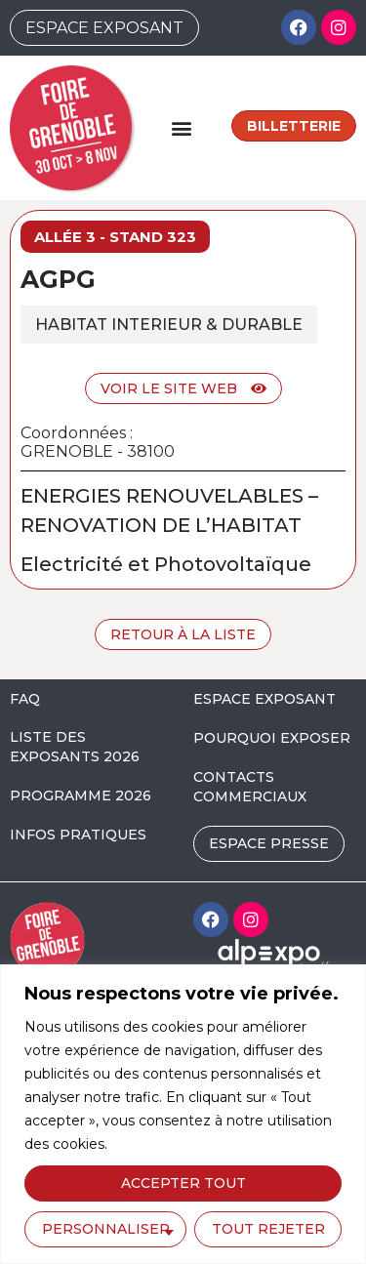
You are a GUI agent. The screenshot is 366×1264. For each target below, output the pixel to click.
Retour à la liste (183, 634)
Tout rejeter (268, 1229)
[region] (183, 1114)
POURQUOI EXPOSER (271, 738)
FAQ (25, 699)
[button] (182, 127)
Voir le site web (183, 388)
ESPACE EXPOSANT (264, 699)
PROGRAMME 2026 (80, 795)
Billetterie (294, 126)
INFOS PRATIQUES (78, 834)
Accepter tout (183, 1183)
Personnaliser (106, 1229)
